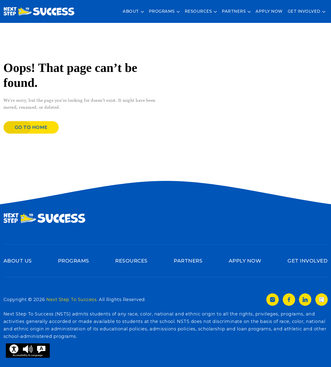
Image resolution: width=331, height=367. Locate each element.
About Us (17, 261)
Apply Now (269, 11)
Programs (162, 11)
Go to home (31, 127)
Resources (198, 11)
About (131, 11)
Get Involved (304, 11)
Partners (234, 11)
